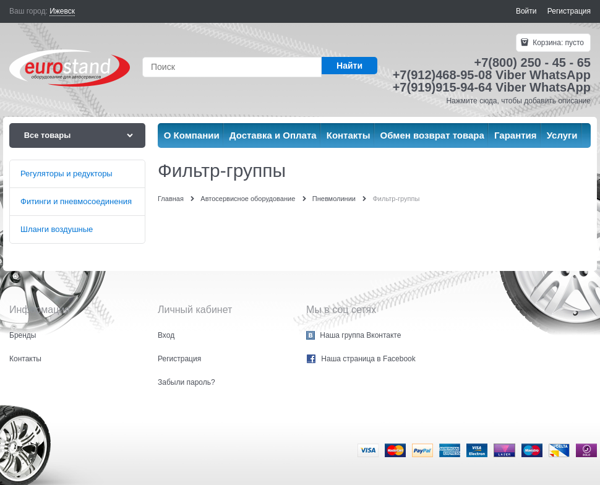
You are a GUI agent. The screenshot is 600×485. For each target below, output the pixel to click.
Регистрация (569, 11)
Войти (526, 11)
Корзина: (557, 42)
